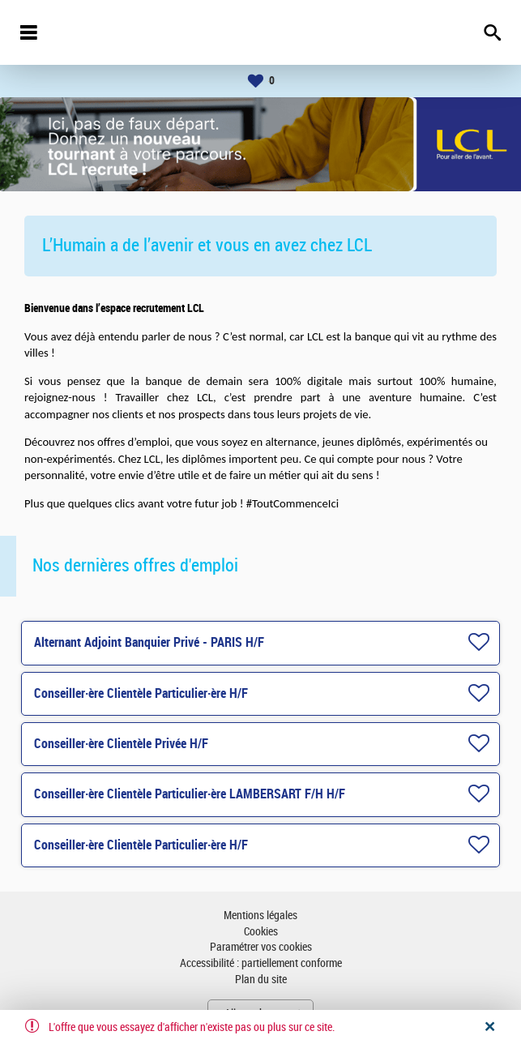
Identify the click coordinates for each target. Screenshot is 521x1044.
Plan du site (261, 979)
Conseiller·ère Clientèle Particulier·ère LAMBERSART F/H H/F (189, 794)
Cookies (261, 932)
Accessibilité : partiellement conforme (261, 963)
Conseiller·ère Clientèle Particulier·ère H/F (141, 693)
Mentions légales (260, 915)
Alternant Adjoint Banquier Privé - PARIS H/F (149, 642)
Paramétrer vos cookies (261, 947)
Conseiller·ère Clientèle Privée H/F (121, 743)
